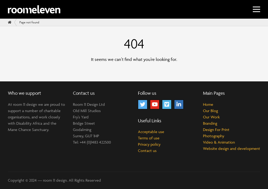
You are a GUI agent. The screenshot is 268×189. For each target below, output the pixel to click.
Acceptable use (151, 131)
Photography (213, 135)
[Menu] (256, 9)
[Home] (9, 22)
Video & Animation (219, 142)
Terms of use (148, 137)
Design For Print (216, 129)
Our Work (211, 116)
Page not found (29, 22)
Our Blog (210, 110)
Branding (210, 123)
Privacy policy (149, 144)
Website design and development (231, 148)
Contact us (147, 150)
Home (208, 104)
